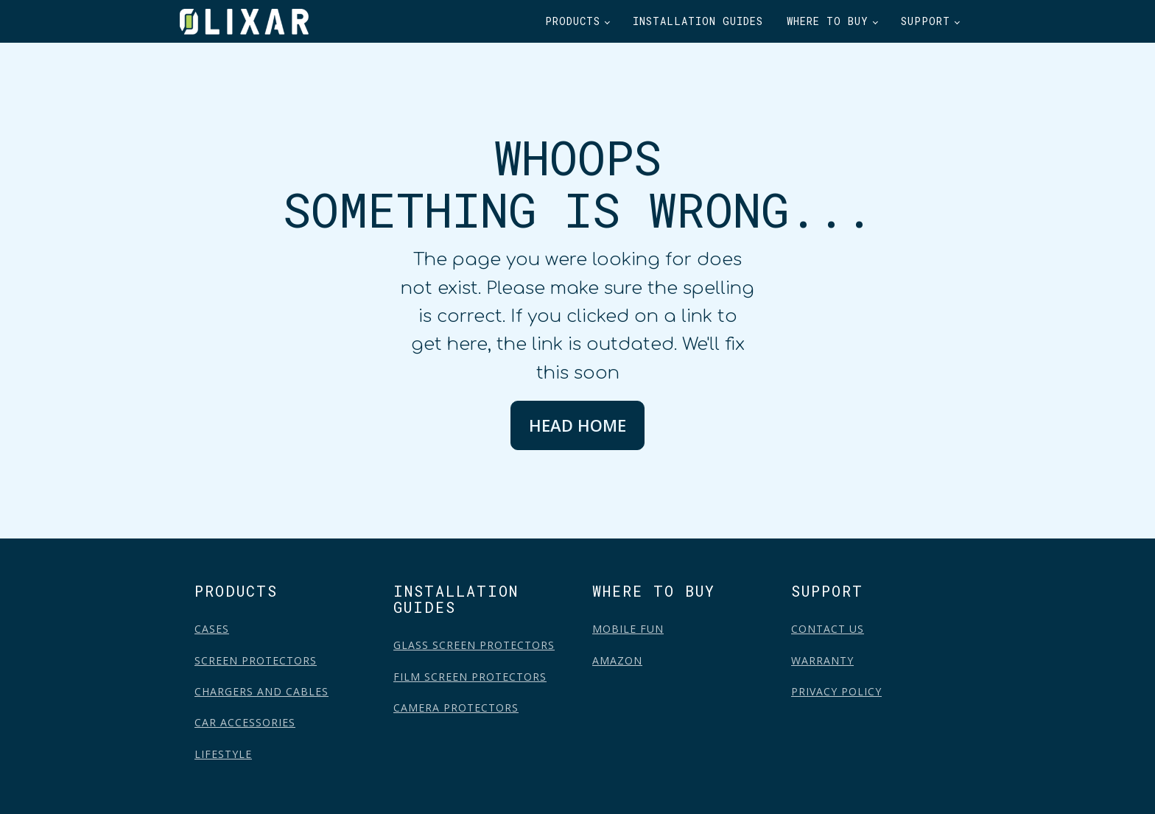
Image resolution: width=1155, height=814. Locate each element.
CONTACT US (827, 629)
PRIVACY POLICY (836, 691)
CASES (211, 629)
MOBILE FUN (628, 629)
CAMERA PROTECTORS (456, 708)
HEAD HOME (577, 425)
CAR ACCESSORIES (244, 722)
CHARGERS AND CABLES (261, 691)
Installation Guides (698, 21)
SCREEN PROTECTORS (255, 660)
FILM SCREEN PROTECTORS (470, 677)
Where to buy (827, 21)
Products (572, 21)
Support (925, 21)
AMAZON (617, 660)
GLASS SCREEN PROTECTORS (474, 645)
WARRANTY (822, 660)
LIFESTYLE (223, 754)
